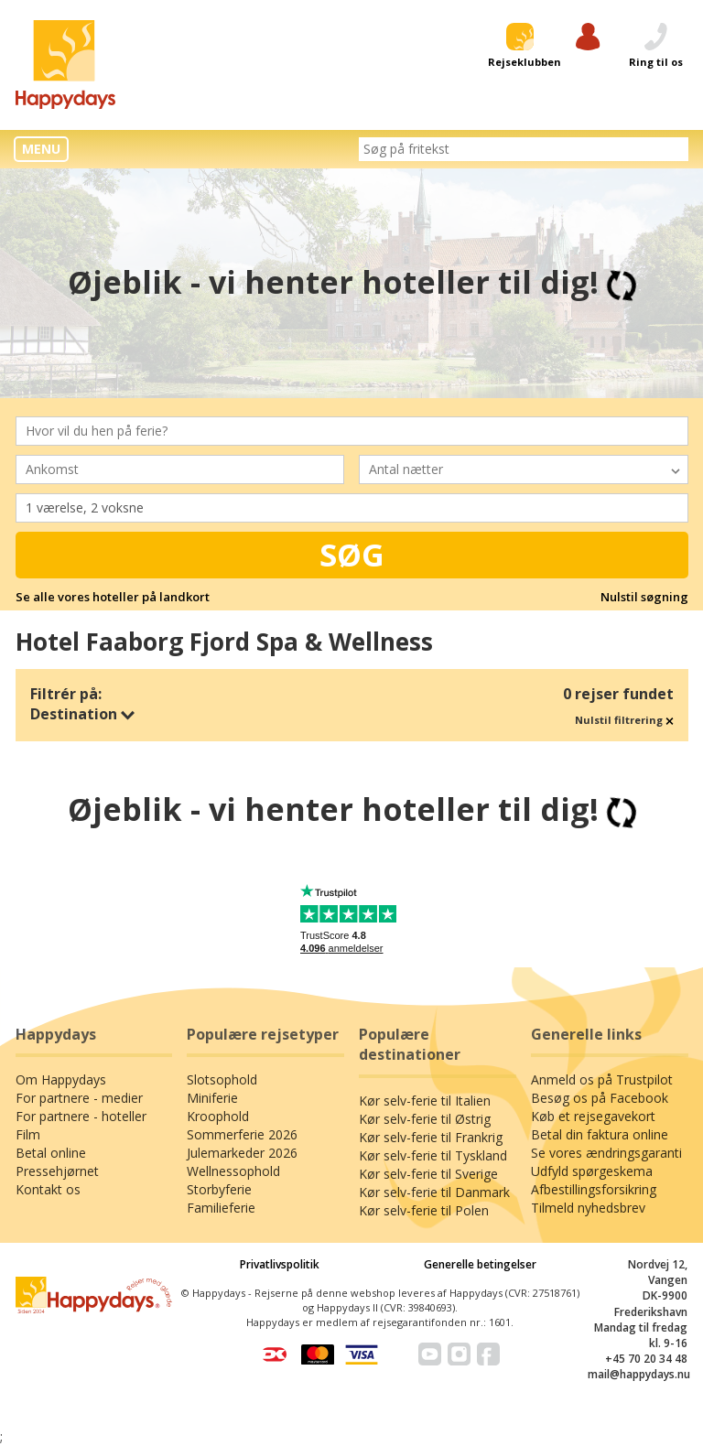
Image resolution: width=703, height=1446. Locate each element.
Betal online (51, 1152)
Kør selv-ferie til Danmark (434, 1192)
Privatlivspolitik (279, 1264)
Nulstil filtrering (624, 720)
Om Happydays (61, 1079)
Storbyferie (219, 1189)
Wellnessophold (233, 1171)
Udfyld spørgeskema (592, 1171)
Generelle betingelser (480, 1264)
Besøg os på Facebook (599, 1097)
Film (28, 1134)
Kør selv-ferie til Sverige (428, 1173)
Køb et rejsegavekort (593, 1116)
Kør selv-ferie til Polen (424, 1210)
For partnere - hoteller (81, 1116)
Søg (351, 555)
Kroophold (218, 1116)
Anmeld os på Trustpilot (602, 1079)
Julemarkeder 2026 (242, 1152)
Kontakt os (48, 1189)
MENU (41, 148)
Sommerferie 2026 (242, 1134)
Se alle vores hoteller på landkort (113, 596)
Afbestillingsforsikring (593, 1189)
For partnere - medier (79, 1097)
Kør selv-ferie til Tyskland (433, 1155)
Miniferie (212, 1097)
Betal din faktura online (599, 1134)
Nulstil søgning (644, 596)
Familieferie (221, 1207)
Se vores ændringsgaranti (606, 1152)
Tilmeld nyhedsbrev (588, 1207)
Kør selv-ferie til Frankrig (431, 1137)
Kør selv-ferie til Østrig (425, 1119)
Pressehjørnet (57, 1171)
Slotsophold (222, 1079)
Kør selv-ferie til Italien (425, 1100)
